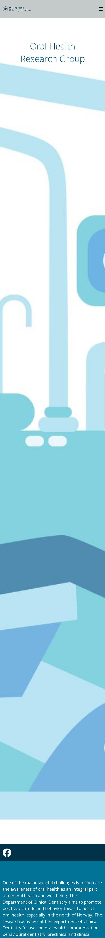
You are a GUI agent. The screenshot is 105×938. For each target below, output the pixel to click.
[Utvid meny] (101, 8)
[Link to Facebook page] (7, 855)
